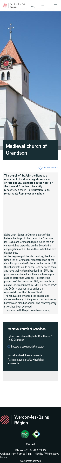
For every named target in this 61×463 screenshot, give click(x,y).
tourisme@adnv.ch (30, 461)
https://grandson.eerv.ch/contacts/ (27, 346)
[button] (32, 6)
